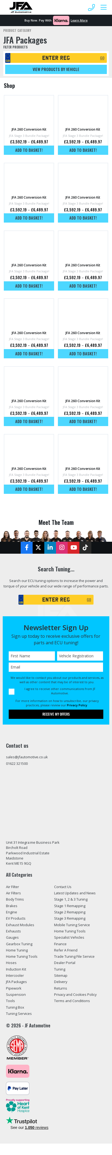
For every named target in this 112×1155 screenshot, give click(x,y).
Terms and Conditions (72, 1000)
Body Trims (15, 899)
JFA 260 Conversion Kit (29, 129)
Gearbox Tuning (19, 943)
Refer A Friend (65, 950)
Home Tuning (17, 950)
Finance (60, 943)
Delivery (60, 981)
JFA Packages (16, 981)
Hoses (11, 962)
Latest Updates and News (75, 893)
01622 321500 (17, 763)
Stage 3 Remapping (69, 918)
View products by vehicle (56, 69)
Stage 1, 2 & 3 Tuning (71, 899)
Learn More (79, 20)
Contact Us (62, 886)
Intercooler (15, 975)
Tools (10, 1000)
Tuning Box (15, 1007)
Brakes (11, 905)
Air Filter (12, 886)
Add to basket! (29, 150)
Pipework (13, 988)
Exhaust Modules (20, 924)
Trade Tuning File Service (74, 956)
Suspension (16, 994)
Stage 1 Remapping (69, 905)
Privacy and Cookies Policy (75, 994)
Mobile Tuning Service (72, 924)
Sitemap (60, 975)
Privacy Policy (77, 705)
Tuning (59, 969)
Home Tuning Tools (22, 956)
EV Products (16, 918)
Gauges (12, 937)
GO (102, 58)
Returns (60, 988)
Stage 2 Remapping (69, 912)
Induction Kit (16, 969)
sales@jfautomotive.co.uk (27, 756)
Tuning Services (19, 1013)
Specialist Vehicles (69, 937)
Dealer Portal (64, 962)
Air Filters (13, 893)
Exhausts (13, 931)
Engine (11, 912)
